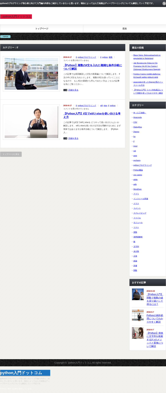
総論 (135, 261)
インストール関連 (140, 199)
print (135, 156)
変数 (135, 232)
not (134, 151)
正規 (135, 256)
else (105, 105)
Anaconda (137, 117)
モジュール (138, 223)
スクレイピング (139, 213)
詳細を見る (73, 90)
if (76, 57)
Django (136, 132)
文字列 (136, 247)
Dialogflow (137, 127)
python (105, 57)
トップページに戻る (11, 154)
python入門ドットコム (17, 16)
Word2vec (137, 189)
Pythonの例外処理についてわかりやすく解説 (155, 318)
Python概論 (138, 170)
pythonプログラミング (87, 57)
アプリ (136, 194)
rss (164, 3)
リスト (136, 227)
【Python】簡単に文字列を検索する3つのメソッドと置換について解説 (155, 340)
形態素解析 (138, 237)
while (135, 179)
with (135, 184)
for (134, 137)
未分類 (136, 251)
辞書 (135, 266)
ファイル (137, 218)
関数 (135, 270)
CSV (135, 122)
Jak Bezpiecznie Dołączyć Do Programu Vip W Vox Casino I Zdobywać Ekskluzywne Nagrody (146, 66)
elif (101, 105)
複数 (110, 57)
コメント (137, 208)
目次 (124, 28)
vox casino (137, 175)
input (135, 146)
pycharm (136, 160)
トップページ (41, 28)
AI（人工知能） (139, 113)
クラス (136, 203)
